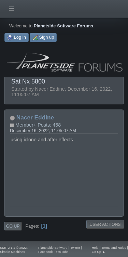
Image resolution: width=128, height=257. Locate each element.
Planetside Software (52, 247)
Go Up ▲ (98, 252)
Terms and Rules (113, 247)
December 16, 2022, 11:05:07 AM (43, 130)
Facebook (45, 252)
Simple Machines (12, 252)
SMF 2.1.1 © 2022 (13, 247)
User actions (104, 224)
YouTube (62, 252)
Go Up (12, 226)
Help (95, 247)
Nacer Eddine (35, 117)
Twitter (75, 247)
